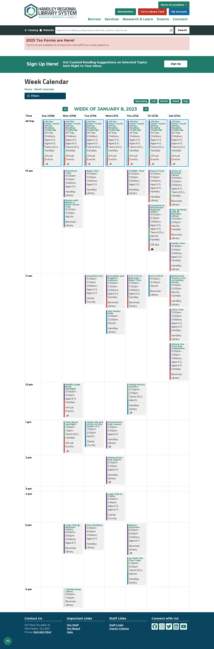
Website (48, 30)
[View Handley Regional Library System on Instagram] (162, 626)
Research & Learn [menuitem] (138, 19)
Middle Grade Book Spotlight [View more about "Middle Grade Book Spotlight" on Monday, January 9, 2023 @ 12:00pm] (72, 387)
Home (28, 89)
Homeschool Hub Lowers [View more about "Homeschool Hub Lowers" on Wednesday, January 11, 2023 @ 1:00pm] (115, 423)
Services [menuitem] (112, 19)
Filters (35, 95)
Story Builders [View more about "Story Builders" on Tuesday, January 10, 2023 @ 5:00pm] (95, 525)
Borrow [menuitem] (94, 19)
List (154, 101)
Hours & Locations (173, 4)
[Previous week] (65, 109)
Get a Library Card (152, 11)
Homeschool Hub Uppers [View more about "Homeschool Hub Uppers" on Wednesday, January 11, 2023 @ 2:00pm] (115, 459)
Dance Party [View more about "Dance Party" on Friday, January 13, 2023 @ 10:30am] (157, 171)
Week (175, 101)
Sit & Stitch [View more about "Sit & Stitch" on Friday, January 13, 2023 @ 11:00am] (156, 276)
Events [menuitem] (163, 19)
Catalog (33, 30)
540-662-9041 (42, 632)
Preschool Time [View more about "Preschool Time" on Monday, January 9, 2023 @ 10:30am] (71, 172)
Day (186, 101)
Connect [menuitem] (180, 19)
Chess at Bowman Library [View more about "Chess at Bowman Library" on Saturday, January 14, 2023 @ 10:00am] (176, 173)
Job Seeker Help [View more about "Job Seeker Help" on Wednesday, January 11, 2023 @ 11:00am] (114, 312)
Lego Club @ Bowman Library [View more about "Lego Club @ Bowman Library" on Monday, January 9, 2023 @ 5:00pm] (72, 527)
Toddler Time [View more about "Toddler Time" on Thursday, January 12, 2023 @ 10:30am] (136, 171)
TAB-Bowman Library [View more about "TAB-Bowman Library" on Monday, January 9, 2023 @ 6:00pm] (73, 590)
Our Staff (73, 625)
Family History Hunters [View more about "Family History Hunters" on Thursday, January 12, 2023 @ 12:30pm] (137, 386)
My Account (179, 11)
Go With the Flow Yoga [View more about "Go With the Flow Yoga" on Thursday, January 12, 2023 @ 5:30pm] (136, 559)
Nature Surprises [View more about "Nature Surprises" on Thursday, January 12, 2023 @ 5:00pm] (134, 526)
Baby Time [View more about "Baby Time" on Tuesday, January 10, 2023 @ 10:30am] (93, 171)
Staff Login (116, 625)
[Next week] (146, 109)
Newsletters (125, 11)
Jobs (70, 632)
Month (164, 101)
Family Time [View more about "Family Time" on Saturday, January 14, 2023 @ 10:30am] (178, 243)
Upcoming (141, 101)
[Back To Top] (8, 641)
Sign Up (176, 63)
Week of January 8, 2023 (105, 109)
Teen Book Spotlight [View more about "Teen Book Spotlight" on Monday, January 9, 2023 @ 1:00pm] (71, 423)
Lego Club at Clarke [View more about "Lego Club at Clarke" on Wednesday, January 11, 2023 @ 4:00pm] (115, 495)
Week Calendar (44, 89)
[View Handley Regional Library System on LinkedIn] (176, 626)
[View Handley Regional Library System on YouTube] (183, 626)
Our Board (73, 628)
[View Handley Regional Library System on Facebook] (155, 626)
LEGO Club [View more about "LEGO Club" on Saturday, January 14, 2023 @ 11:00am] (177, 310)
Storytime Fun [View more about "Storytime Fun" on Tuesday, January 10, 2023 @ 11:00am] (95, 276)
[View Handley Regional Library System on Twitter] (169, 626)
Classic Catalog (119, 628)
